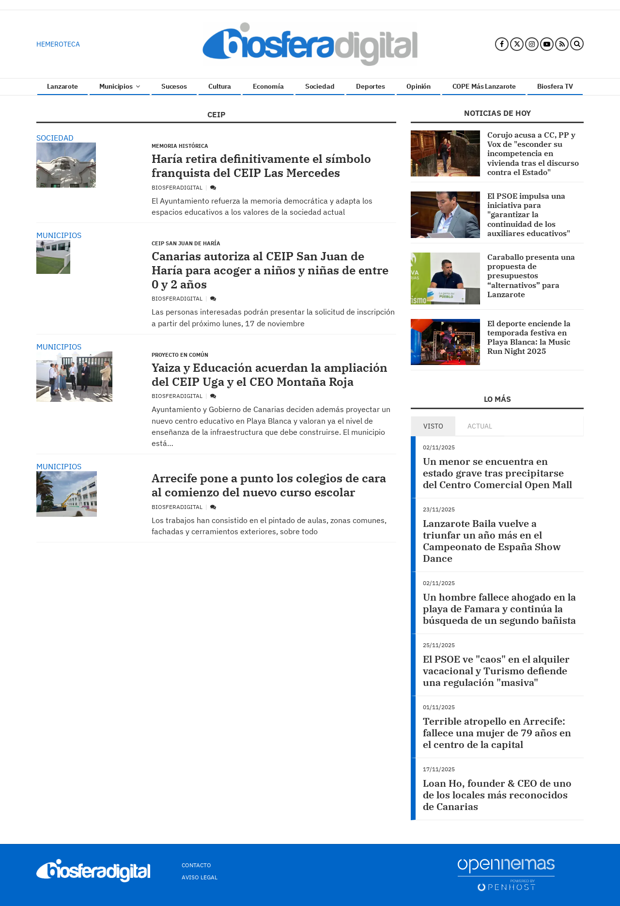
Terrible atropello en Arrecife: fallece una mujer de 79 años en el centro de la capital (497, 733)
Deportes (370, 86)
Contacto (196, 865)
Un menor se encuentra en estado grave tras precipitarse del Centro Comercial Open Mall (497, 473)
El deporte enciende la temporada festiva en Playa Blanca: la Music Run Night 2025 (529, 337)
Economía (268, 86)
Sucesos (174, 86)
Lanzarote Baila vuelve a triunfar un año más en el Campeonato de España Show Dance (492, 541)
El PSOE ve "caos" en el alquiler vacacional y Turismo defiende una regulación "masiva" (496, 670)
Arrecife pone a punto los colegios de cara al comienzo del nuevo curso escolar (269, 485)
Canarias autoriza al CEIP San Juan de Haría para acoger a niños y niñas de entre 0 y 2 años (270, 270)
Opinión (418, 86)
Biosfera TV (555, 86)
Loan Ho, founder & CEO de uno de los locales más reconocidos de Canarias (497, 795)
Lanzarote (62, 86)
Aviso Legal (199, 877)
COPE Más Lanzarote (484, 86)
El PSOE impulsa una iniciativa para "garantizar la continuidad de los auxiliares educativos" (528, 214)
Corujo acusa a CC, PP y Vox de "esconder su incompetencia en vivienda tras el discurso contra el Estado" (533, 153)
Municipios (119, 86)
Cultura (219, 86)
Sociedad (320, 86)
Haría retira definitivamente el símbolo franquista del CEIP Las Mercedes (261, 165)
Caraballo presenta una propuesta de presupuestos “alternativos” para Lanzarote (531, 275)
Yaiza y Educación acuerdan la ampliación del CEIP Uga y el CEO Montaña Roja (270, 374)
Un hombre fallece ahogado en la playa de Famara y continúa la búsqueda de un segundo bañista (499, 608)
